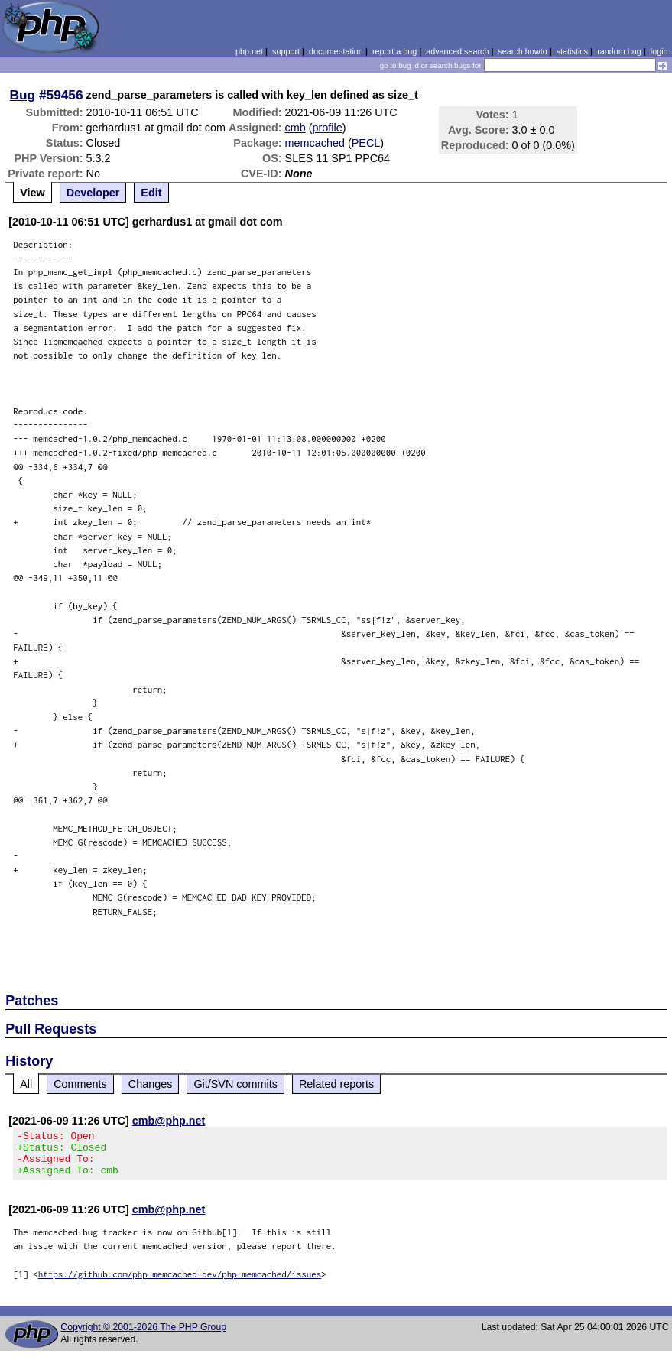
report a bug (394, 51)
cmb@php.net (169, 1121)
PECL (366, 143)
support (286, 51)
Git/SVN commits (235, 1084)
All (26, 1084)
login (659, 51)
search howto (522, 51)
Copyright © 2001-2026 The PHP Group (143, 1336)
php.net (249, 51)
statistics (572, 51)
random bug (619, 51)
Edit (151, 193)
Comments (80, 1084)
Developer (93, 193)
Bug (23, 94)
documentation (336, 51)
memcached (315, 143)
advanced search (457, 51)
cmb (295, 128)
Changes (150, 1084)
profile (327, 128)
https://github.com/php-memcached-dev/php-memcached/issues (180, 1283)
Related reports (336, 1084)
